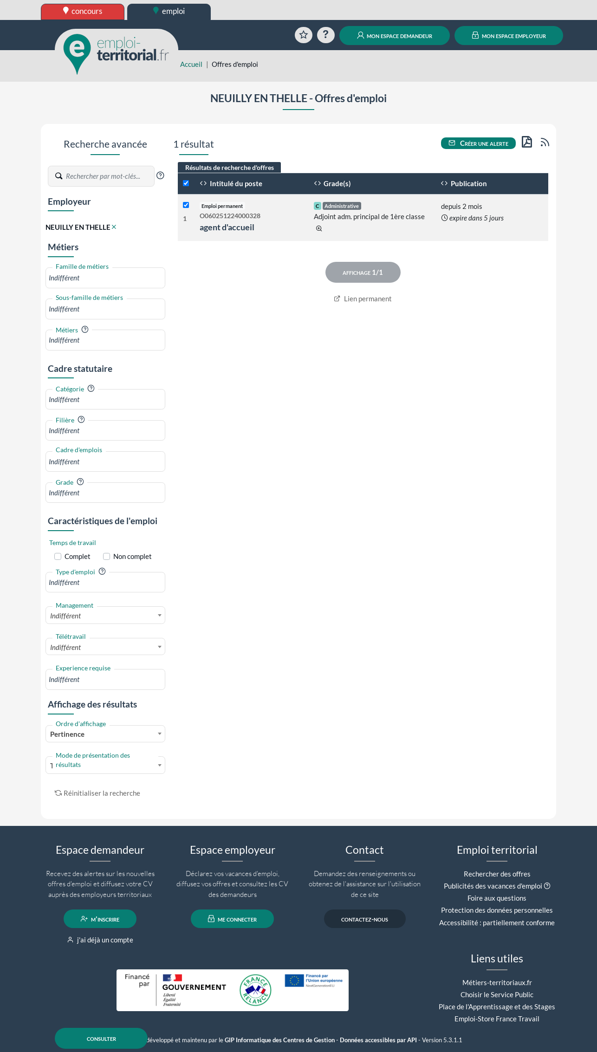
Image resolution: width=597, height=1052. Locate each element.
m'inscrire (100, 919)
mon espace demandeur (395, 35)
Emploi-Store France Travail (496, 1018)
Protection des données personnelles (497, 910)
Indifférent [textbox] (65, 615)
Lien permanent (363, 298)
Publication (464, 183)
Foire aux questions (496, 898)
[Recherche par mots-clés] (110, 176)
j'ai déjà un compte (100, 939)
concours (83, 11)
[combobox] (105, 278)
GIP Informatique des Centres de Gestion (280, 1040)
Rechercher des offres (497, 874)
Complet (78, 556)
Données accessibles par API (378, 1040)
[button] (160, 175)
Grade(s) (332, 183)
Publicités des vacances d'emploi (493, 886)
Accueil (191, 64)
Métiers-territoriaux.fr (497, 982)
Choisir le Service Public (497, 994)
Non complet (132, 556)
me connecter (232, 919)
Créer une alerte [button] (478, 143)
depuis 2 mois (461, 206)
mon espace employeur (509, 35)
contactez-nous (364, 919)
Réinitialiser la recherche (97, 793)
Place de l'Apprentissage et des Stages (497, 1006)
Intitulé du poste (231, 183)
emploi (169, 11)
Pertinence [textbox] (67, 734)
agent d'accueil (227, 227)
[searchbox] (105, 278)
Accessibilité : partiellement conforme (497, 922)
